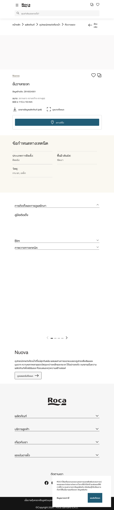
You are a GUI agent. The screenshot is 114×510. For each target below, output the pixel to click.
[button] (18, 13)
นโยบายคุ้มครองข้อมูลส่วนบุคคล (39, 500)
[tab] (57, 205)
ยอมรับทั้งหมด (95, 497)
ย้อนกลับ (95, 25)
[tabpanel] (16, 298)
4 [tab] (62, 338)
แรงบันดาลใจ (57, 454)
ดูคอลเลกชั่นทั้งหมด (28, 375)
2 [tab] (55, 338)
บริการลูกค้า (57, 428)
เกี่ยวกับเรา (57, 441)
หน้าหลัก (16, 24)
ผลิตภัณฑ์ (30, 24)
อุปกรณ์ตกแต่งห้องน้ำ (49, 24)
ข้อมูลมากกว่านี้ (63, 497)
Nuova (21, 351)
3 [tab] (59, 338)
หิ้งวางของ (70, 24)
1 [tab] (52, 338)
